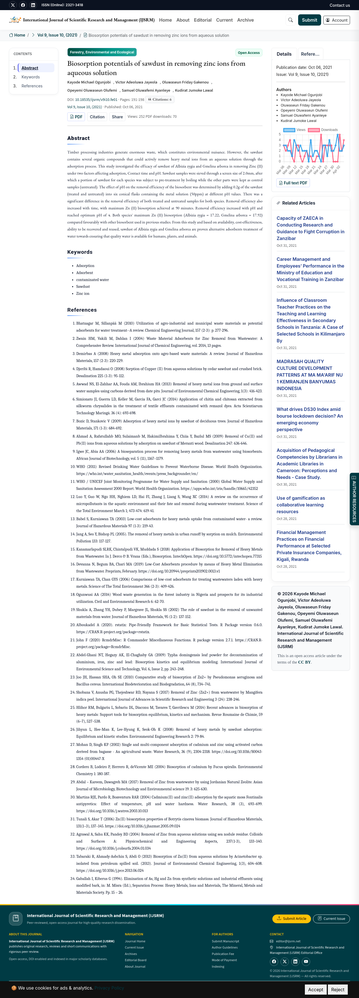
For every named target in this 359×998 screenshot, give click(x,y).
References (32, 85)
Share (117, 116)
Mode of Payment (224, 960)
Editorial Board (135, 960)
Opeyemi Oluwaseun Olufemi (92, 90)
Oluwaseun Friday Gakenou (185, 82)
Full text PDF (293, 182)
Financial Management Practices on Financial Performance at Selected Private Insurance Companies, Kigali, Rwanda (309, 545)
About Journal (135, 966)
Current (224, 20)
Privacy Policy (109, 988)
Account (337, 20)
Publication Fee (223, 953)
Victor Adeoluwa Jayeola (136, 82)
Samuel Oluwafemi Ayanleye (146, 90)
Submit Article (291, 919)
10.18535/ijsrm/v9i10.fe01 (96, 100)
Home (165, 20)
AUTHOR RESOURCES (354, 499)
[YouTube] (306, 962)
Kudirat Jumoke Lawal (194, 90)
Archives (131, 953)
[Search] (291, 20)
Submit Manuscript (225, 941)
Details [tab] (284, 54)
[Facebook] (274, 962)
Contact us (340, 5)
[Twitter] (284, 962)
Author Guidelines (225, 947)
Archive (245, 20)
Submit (309, 20)
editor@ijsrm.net (288, 941)
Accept (315, 989)
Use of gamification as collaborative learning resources (301, 504)
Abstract (30, 67)
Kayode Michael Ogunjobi (89, 82)
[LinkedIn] (295, 962)
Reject (337, 989)
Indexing (218, 966)
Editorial (203, 20)
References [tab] (312, 54)
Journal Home (135, 941)
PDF (76, 116)
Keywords (31, 76)
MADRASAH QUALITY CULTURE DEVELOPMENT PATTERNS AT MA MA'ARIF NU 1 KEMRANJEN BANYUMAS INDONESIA (310, 375)
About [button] (183, 20)
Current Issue (331, 919)
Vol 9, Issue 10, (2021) (57, 35)
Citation (97, 116)
